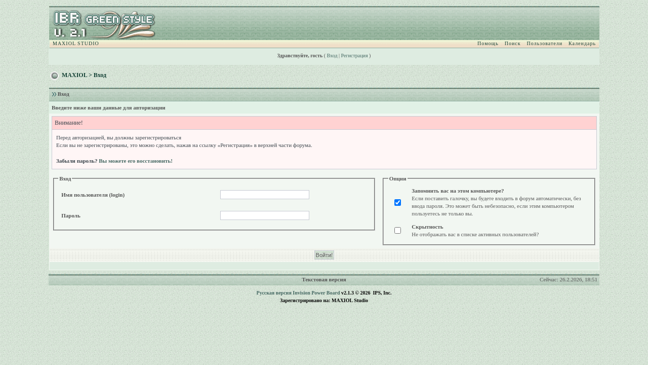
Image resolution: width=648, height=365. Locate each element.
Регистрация (354, 55)
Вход (332, 55)
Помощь (488, 43)
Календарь (582, 43)
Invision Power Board (316, 293)
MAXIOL (74, 75)
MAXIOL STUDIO (76, 43)
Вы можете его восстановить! (136, 161)
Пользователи (544, 43)
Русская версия (274, 293)
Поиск (513, 43)
